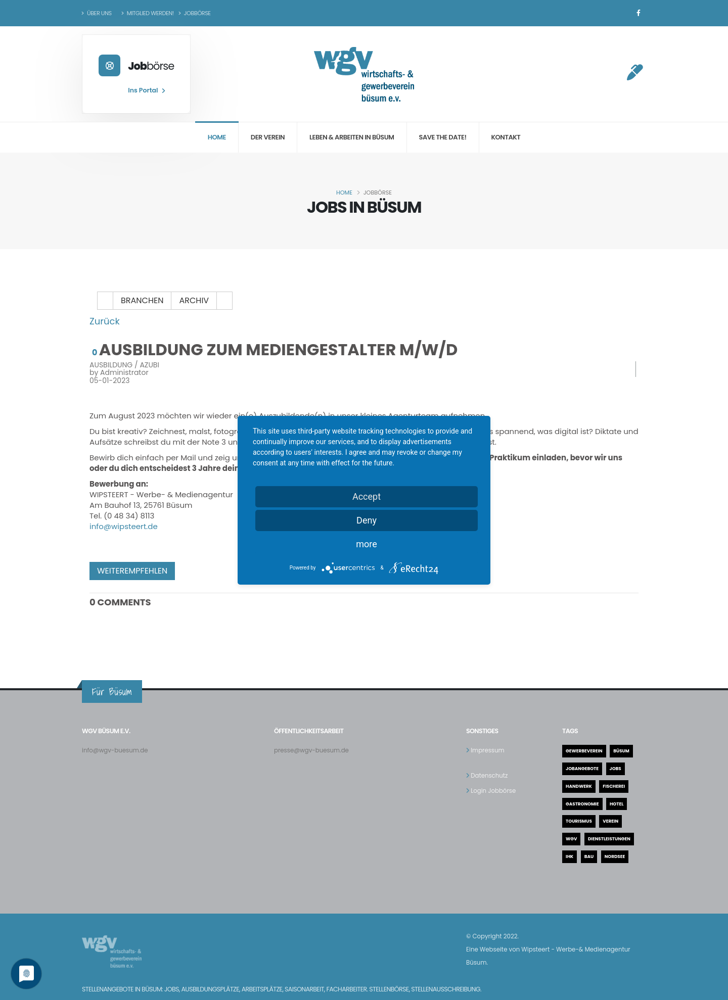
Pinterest (235, 571)
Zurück (104, 321)
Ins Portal (146, 90)
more (366, 544)
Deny (366, 520)
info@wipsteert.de (123, 526)
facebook (189, 571)
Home (217, 137)
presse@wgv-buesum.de (314, 750)
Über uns (97, 13)
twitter (212, 571)
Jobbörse (194, 13)
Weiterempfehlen (132, 571)
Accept (366, 496)
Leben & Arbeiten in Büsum (351, 137)
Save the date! (443, 137)
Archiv (194, 300)
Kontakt (506, 137)
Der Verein (268, 137)
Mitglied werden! (147, 13)
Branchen (142, 300)
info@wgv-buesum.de (117, 750)
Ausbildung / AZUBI (124, 365)
